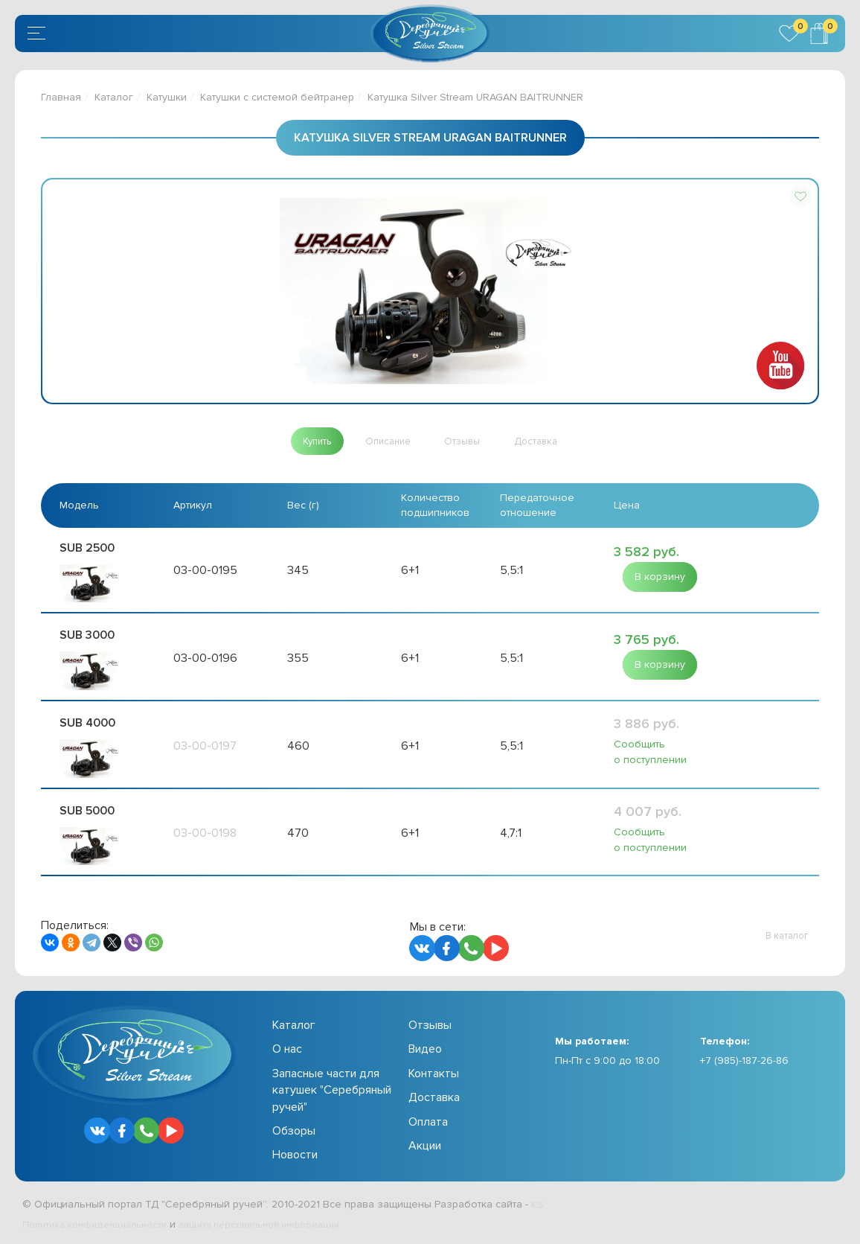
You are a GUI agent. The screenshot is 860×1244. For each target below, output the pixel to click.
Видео (425, 1049)
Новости (295, 1154)
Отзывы (430, 1024)
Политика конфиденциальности (100, 1223)
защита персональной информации (279, 1223)
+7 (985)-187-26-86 (744, 1060)
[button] (800, 196)
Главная (61, 97)
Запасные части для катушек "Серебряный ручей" (331, 1089)
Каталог (113, 97)
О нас (287, 1049)
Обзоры (293, 1130)
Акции (424, 1145)
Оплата (428, 1121)
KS (537, 1203)
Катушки (167, 97)
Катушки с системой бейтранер (277, 97)
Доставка (434, 1097)
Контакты (433, 1072)
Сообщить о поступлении (650, 753)
